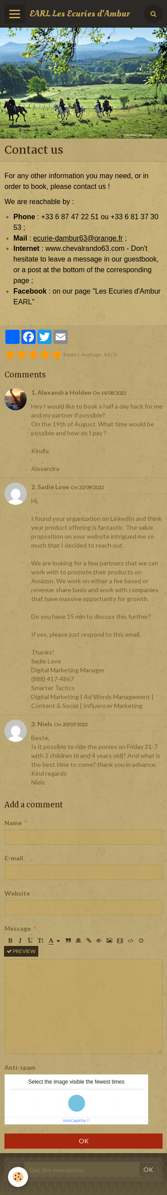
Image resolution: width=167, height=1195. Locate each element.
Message (17, 928)
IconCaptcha (74, 1120)
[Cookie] (18, 1177)
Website (17, 893)
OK (84, 1141)
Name (13, 823)
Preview (21, 951)
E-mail (13, 858)
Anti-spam (20, 1067)
